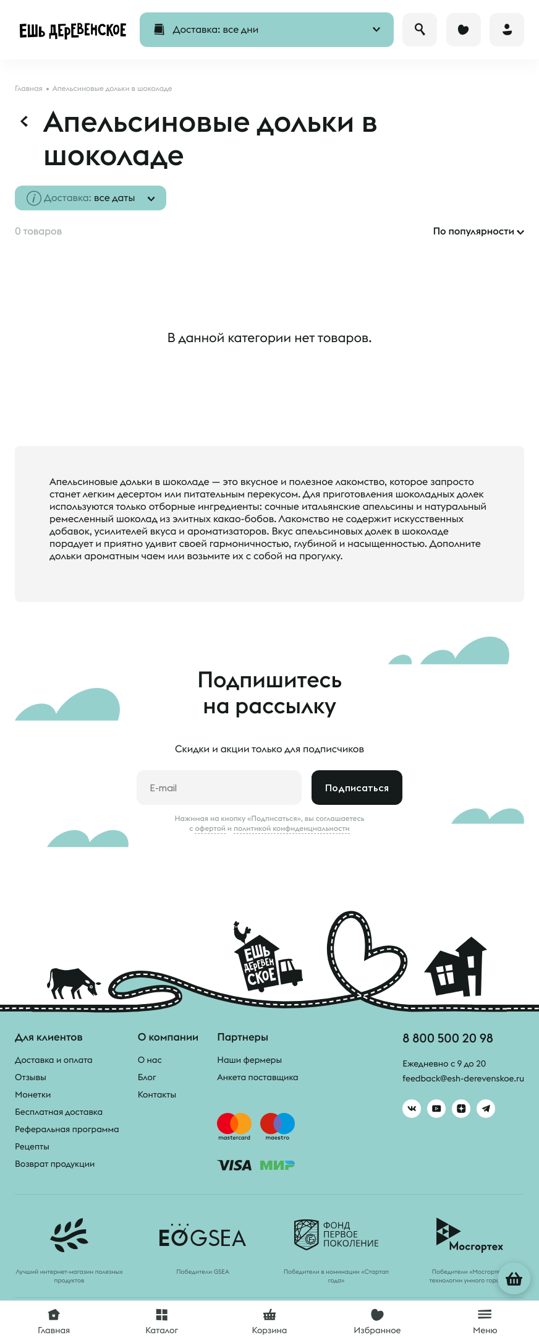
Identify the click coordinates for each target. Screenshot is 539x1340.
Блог (147, 1077)
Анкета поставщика (257, 1077)
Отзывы (30, 1077)
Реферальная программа (67, 1129)
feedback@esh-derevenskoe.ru (463, 1079)
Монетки (33, 1094)
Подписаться (357, 787)
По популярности (473, 231)
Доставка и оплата (54, 1060)
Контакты (157, 1094)
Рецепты (32, 1146)
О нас (150, 1060)
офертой (210, 828)
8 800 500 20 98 (447, 1038)
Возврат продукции (55, 1164)
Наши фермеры (249, 1060)
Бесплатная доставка (59, 1112)
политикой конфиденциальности (292, 828)
